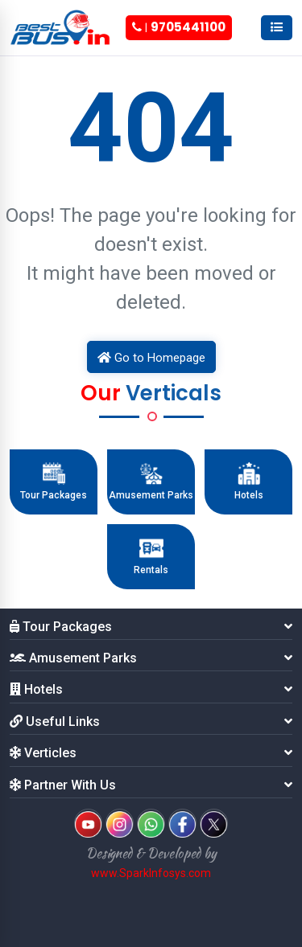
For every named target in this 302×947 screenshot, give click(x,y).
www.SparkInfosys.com (151, 873)
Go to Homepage (151, 358)
